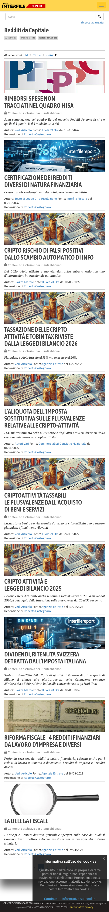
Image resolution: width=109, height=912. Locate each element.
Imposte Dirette (28, 38)
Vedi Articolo (23, 130)
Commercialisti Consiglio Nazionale (62, 443)
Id (26, 55)
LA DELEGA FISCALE (26, 820)
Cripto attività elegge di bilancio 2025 (33, 585)
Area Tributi (10, 38)
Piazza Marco (24, 282)
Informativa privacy (81, 907)
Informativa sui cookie (78, 899)
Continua (51, 899)
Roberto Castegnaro (37, 134)
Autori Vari (22, 443)
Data (49, 55)
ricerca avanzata (92, 22)
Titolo (37, 55)
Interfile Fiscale (77, 198)
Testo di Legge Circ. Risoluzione (36, 198)
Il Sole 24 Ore (50, 130)
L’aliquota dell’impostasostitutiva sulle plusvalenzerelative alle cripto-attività (44, 418)
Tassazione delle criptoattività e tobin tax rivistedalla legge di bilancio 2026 (41, 336)
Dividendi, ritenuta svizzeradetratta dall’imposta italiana (45, 658)
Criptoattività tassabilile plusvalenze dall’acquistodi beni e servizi (43, 502)
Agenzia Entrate (52, 364)
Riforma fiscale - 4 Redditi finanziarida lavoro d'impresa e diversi (52, 741)
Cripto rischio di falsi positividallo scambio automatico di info (49, 254)
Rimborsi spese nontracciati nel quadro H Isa (39, 102)
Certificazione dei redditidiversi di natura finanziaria (43, 181)
